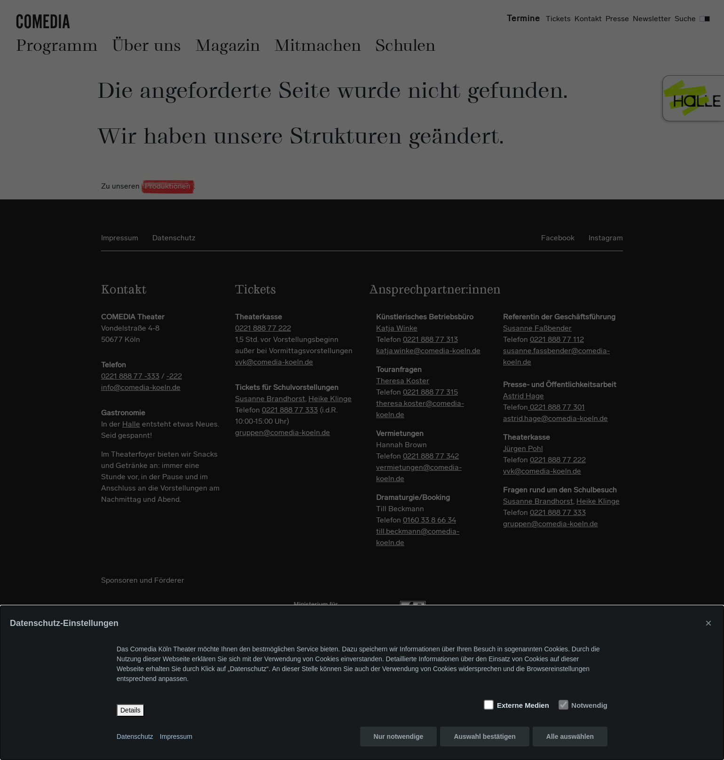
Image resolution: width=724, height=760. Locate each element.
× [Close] (708, 623)
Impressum (176, 736)
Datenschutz (135, 736)
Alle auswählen (570, 736)
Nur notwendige (399, 736)
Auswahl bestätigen (484, 736)
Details (130, 710)
